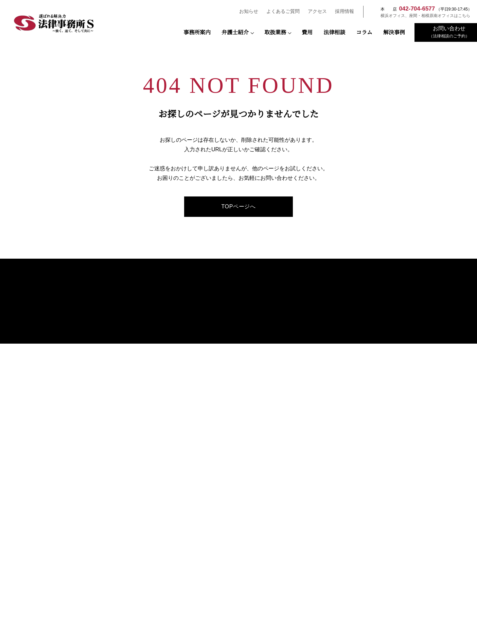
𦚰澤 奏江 (230, 371)
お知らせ (245, 11)
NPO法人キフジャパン (314, 571)
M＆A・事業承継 (320, 319)
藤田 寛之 (230, 321)
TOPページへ (238, 207)
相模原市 (87, 549)
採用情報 (341, 11)
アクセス (314, 11)
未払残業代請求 (319, 328)
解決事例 (394, 32)
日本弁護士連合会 (238, 527)
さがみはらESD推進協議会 (389, 571)
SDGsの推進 (227, 406)
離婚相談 (313, 387)
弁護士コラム (228, 397)
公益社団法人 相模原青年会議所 (163, 549)
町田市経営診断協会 (163, 593)
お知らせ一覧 (396, 322)
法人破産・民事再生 (323, 353)
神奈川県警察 (389, 527)
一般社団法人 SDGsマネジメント (238, 571)
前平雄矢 (230, 380)
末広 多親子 (232, 346)
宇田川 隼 (230, 329)
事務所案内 (197, 32)
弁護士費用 (394, 295)
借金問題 (313, 395)
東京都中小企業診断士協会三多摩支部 (87, 593)
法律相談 (334, 32)
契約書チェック (319, 345)
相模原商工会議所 (389, 549)
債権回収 (313, 311)
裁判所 (87, 527)
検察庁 (163, 527)
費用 (307, 32)
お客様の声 (226, 415)
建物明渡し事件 (319, 370)
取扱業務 (275, 32)
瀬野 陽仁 (230, 338)
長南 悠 (228, 363)
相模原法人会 (87, 571)
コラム (364, 32)
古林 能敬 (230, 388)
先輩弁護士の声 (403, 339)
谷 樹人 (228, 355)
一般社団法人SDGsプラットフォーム (163, 571)
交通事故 (313, 378)
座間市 (314, 549)
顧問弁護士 (315, 303)
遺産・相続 (315, 361)
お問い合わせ (396, 348)
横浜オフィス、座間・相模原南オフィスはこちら (421, 16)
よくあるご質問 (280, 11)
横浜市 (238, 549)
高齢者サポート (319, 404)
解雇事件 (313, 336)
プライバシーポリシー (404, 357)
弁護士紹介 (235, 32)
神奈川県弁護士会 (314, 527)
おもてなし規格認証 (234, 425)
